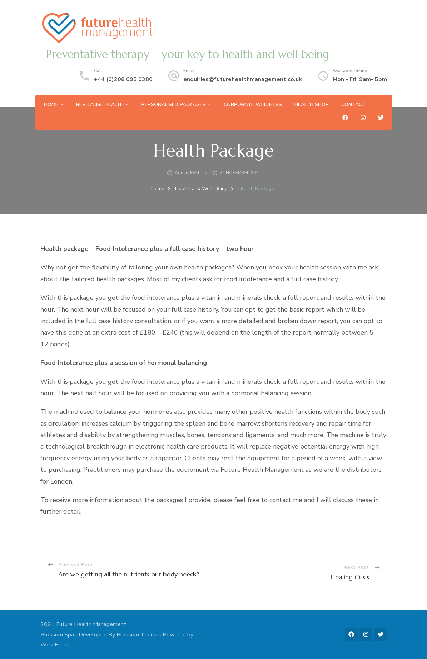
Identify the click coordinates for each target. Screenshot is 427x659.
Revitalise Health (100, 104)
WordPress (54, 645)
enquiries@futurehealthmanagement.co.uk (242, 79)
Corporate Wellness (253, 104)
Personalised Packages (173, 104)
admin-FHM (187, 172)
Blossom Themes (139, 635)
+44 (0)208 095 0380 (123, 79)
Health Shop (311, 104)
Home (51, 104)
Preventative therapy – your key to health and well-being (187, 54)
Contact (353, 104)
